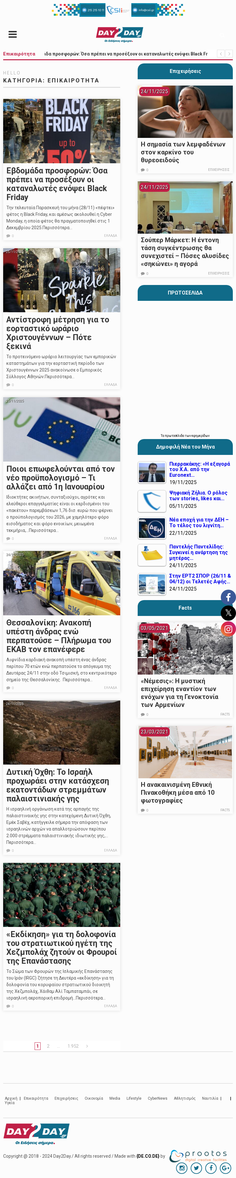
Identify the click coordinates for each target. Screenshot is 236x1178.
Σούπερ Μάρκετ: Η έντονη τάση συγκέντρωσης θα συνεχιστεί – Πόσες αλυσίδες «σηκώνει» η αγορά (185, 252)
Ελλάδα (110, 235)
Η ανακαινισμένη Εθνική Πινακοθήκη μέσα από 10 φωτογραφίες (177, 792)
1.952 (73, 1046)
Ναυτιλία (210, 1098)
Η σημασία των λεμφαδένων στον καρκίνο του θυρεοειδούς (183, 152)
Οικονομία (94, 1098)
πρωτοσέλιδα (175, 435)
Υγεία (10, 1103)
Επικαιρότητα (36, 1098)
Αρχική (11, 1098)
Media (114, 1098)
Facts (225, 714)
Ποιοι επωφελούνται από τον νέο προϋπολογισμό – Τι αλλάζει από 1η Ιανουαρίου (60, 477)
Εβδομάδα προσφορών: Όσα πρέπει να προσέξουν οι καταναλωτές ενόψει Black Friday (57, 184)
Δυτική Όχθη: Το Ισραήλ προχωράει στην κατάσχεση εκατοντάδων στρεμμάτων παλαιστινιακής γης (57, 785)
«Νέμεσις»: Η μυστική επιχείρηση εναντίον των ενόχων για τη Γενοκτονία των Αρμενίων (179, 693)
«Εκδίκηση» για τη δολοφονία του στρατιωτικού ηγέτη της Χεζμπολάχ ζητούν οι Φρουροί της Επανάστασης (61, 948)
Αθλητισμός (185, 1098)
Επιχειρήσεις (185, 71)
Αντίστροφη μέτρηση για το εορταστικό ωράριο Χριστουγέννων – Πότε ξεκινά (57, 333)
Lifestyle (134, 1098)
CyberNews (157, 1098)
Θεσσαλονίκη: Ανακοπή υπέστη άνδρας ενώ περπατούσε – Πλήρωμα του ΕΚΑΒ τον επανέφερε (58, 636)
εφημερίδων (201, 435)
